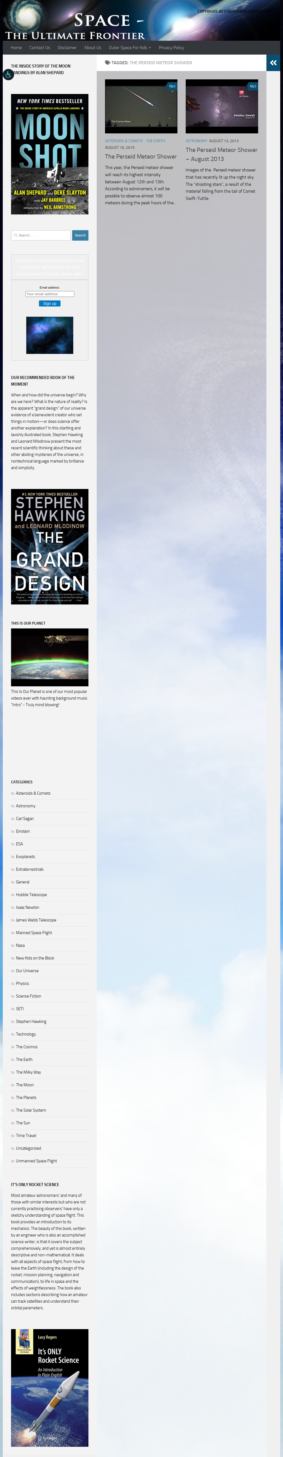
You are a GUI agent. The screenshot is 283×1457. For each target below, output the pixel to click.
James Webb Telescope (36, 920)
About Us (92, 47)
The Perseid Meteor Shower (141, 156)
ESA (19, 844)
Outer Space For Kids (128, 47)
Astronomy (197, 141)
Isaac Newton (27, 907)
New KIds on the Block (35, 958)
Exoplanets (25, 856)
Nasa (20, 945)
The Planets (26, 1097)
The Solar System (31, 1110)
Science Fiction (28, 996)
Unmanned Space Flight (36, 1160)
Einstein (23, 831)
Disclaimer (67, 47)
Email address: (50, 287)
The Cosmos (27, 1046)
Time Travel (26, 1135)
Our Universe (27, 970)
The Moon (25, 1084)
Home (16, 47)
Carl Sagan (25, 818)
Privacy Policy (171, 47)
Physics (22, 983)
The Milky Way (28, 1072)
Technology (26, 1034)
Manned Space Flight (34, 932)
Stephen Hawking (31, 1021)
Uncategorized (28, 1148)
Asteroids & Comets (124, 141)
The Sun (23, 1122)
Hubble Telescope (31, 894)
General (22, 882)
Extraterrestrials (30, 869)
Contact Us (40, 47)
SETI (20, 1008)
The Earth (155, 141)
